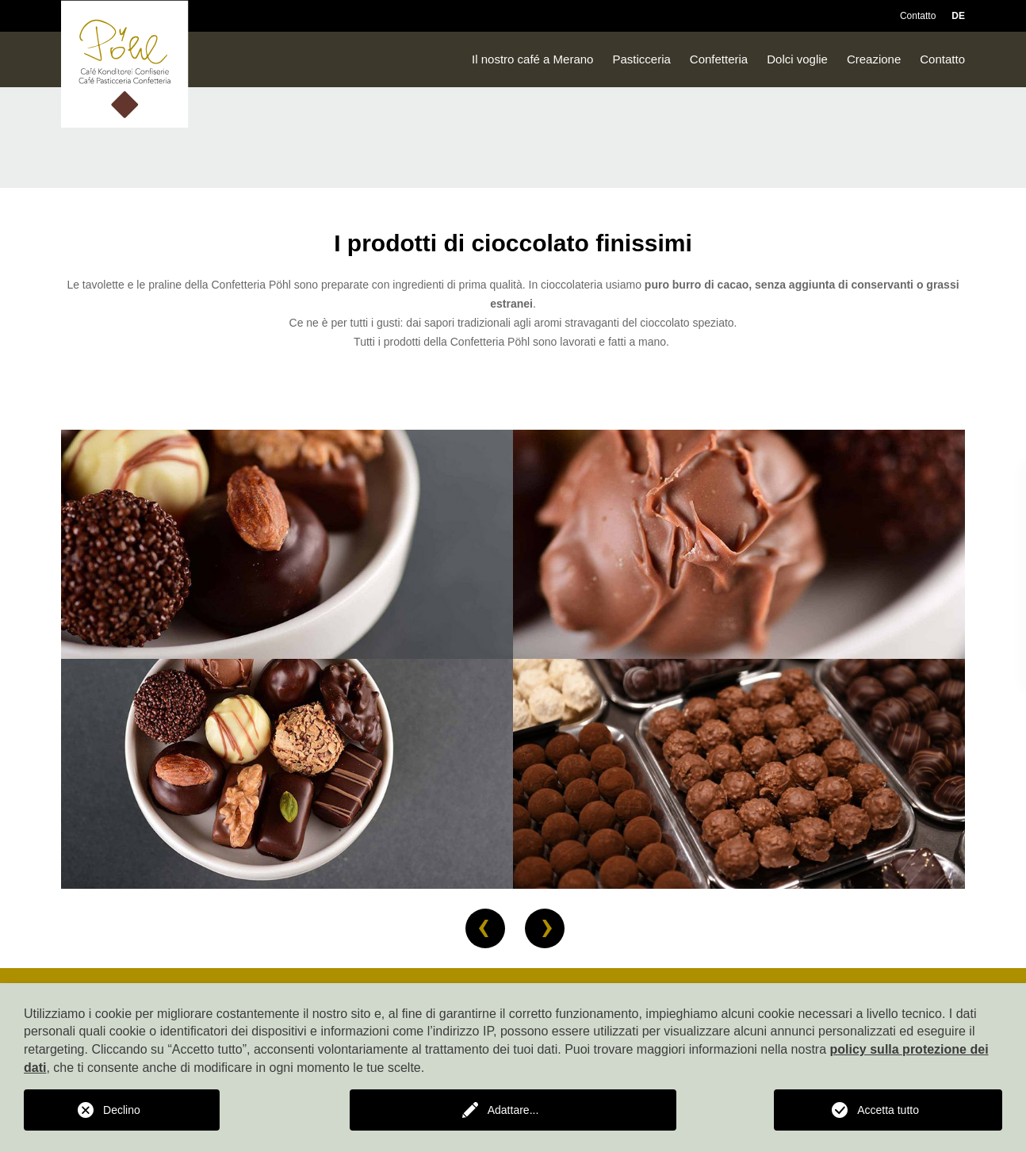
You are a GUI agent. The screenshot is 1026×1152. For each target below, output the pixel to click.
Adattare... (513, 1110)
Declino (121, 1110)
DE (958, 15)
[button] (485, 928)
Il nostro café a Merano (532, 59)
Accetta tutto (888, 1110)
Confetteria (719, 59)
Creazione (874, 59)
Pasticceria (641, 59)
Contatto (918, 15)
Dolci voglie (797, 59)
